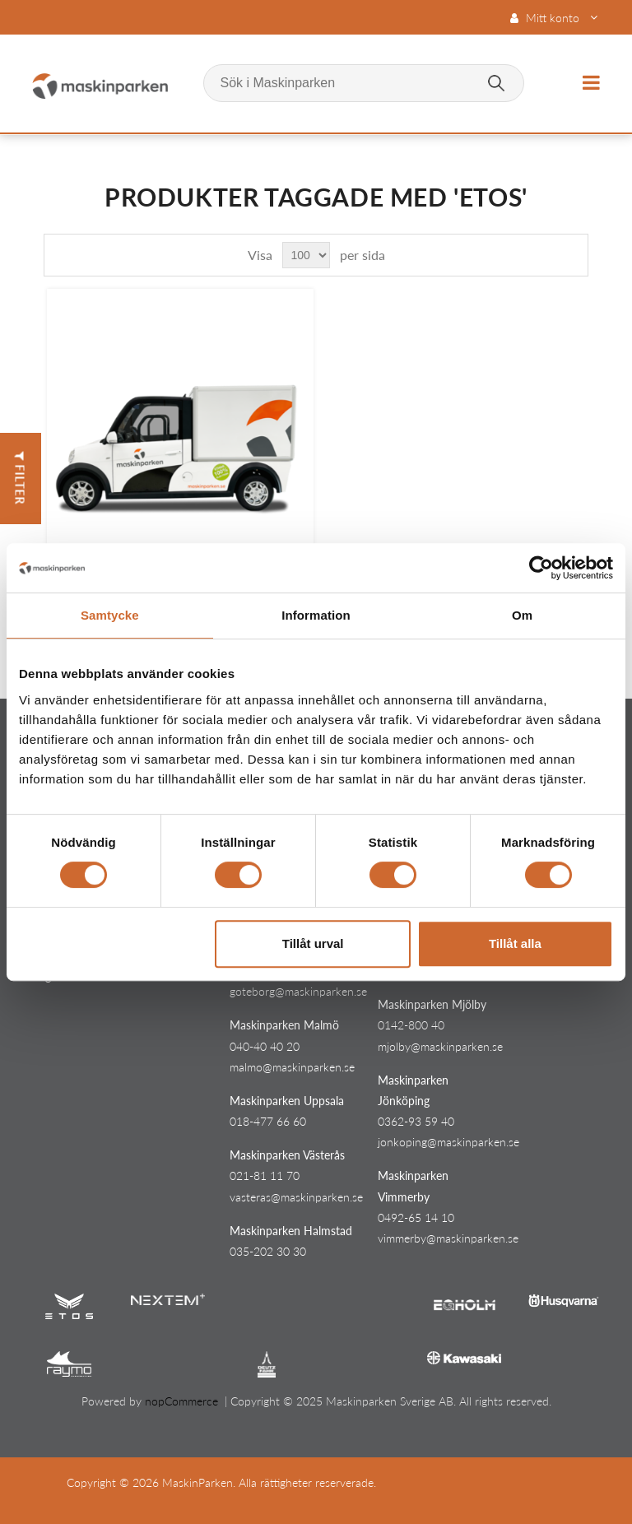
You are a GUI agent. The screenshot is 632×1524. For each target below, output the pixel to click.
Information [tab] (316, 615)
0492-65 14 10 (416, 1217)
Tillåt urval (313, 943)
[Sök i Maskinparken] (363, 83)
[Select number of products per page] (306, 255)
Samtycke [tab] (110, 615)
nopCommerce (181, 1401)
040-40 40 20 (265, 1046)
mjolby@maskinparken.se (440, 1046)
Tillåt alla (515, 943)
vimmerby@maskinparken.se (448, 1238)
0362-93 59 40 (416, 1121)
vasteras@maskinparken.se (296, 1197)
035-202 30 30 (268, 1251)
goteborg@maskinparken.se (298, 991)
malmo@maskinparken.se (292, 1067)
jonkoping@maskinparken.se (448, 1142)
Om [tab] (522, 615)
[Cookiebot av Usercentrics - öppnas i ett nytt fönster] (541, 567)
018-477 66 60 (268, 1121)
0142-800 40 (411, 1025)
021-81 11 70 (265, 1175)
